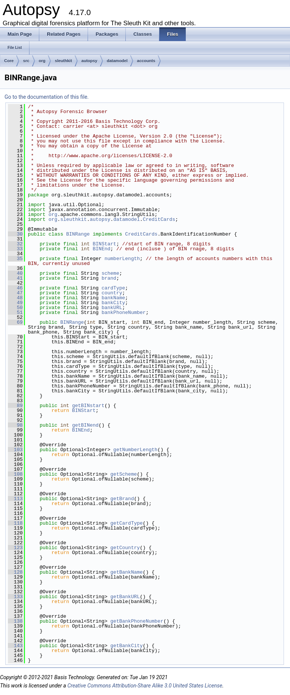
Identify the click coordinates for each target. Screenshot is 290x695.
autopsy (89, 60)
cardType (113, 288)
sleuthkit (63, 60)
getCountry (125, 547)
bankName (113, 297)
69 (15, 322)
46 (15, 288)
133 (15, 596)
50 (15, 307)
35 (15, 258)
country (112, 292)
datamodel (117, 60)
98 (15, 425)
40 (15, 273)
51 (15, 312)
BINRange (77, 234)
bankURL (112, 307)
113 (15, 498)
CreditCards (159, 219)
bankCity (113, 302)
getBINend (85, 425)
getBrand (122, 498)
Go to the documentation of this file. (47, 97)
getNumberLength (135, 449)
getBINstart (88, 405)
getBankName (126, 572)
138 (15, 621)
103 (15, 449)
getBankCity (126, 645)
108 (15, 474)
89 (15, 405)
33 (15, 248)
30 (15, 234)
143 (15, 645)
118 (15, 523)
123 (15, 547)
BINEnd (102, 248)
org (42, 60)
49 (15, 302)
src (26, 60)
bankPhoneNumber (124, 312)
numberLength (122, 258)
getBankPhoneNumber (136, 621)
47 (15, 292)
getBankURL (125, 596)
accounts (146, 60)
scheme (110, 273)
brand (109, 278)
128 (15, 572)
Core (9, 60)
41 (15, 278)
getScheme (123, 474)
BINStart (104, 243)
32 (15, 243)
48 (15, 297)
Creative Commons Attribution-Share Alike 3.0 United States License (144, 686)
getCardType (126, 523)
